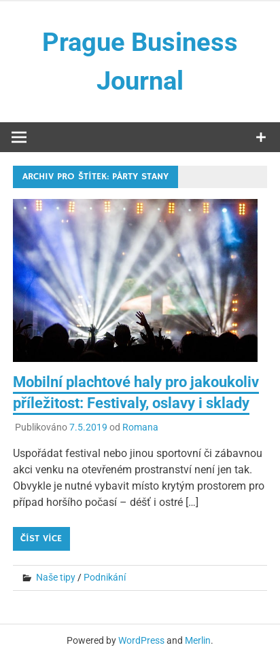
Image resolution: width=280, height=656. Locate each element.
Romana (140, 427)
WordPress (141, 640)
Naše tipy (55, 577)
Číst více (41, 538)
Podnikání (105, 577)
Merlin (198, 640)
